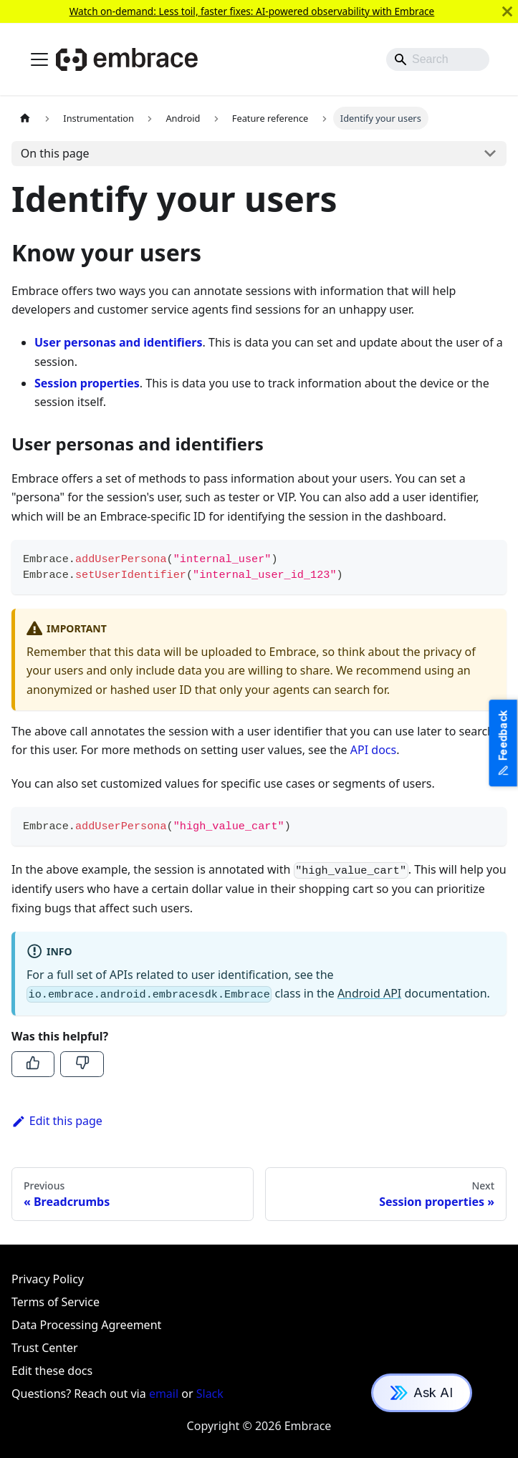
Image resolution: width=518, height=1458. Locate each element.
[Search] (437, 59)
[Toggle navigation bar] (39, 59)
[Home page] (25, 118)
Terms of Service (55, 1302)
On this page (55, 153)
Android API (369, 993)
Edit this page (56, 1121)
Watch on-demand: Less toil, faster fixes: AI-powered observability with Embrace (252, 11)
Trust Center (44, 1348)
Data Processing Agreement (86, 1325)
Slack (210, 1393)
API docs (373, 750)
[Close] (507, 11)
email (163, 1393)
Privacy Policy (47, 1279)
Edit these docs (51, 1371)
